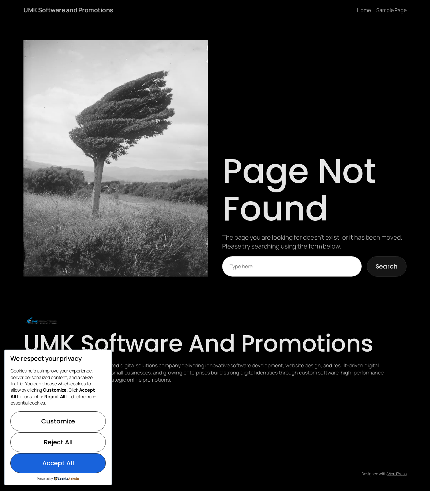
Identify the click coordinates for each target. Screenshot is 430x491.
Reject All (58, 442)
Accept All (58, 463)
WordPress (397, 473)
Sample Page (391, 10)
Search (387, 266)
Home (364, 10)
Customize (58, 421)
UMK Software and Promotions (68, 10)
